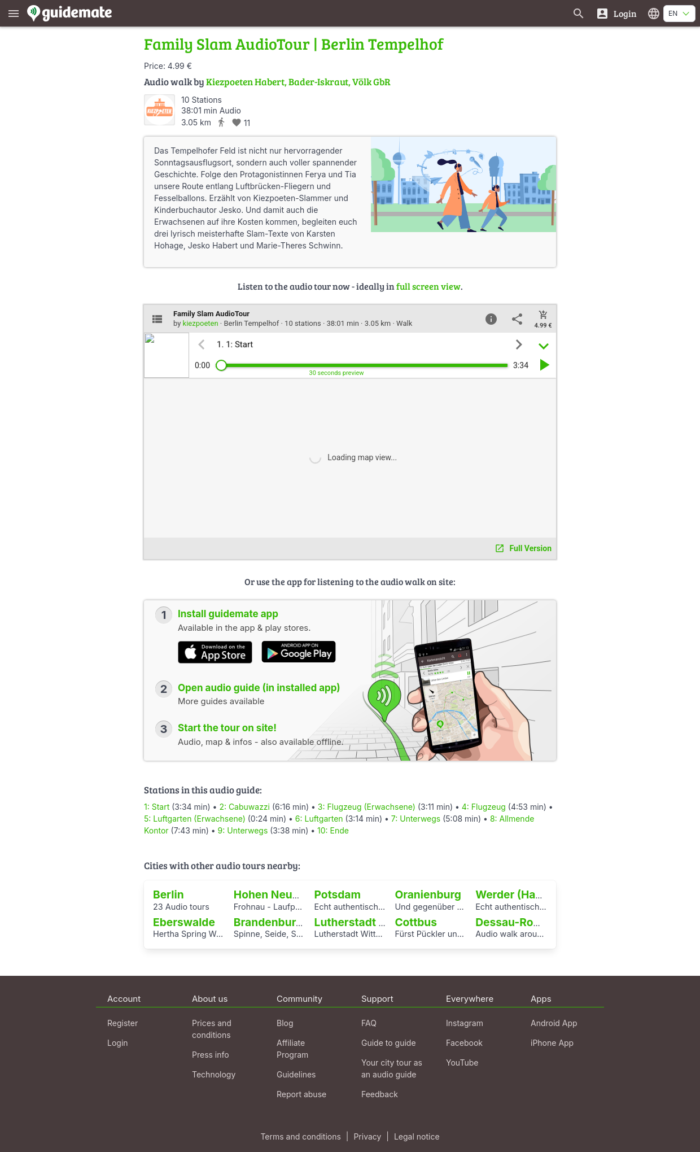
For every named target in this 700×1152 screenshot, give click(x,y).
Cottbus (416, 922)
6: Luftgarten (319, 818)
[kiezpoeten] (159, 109)
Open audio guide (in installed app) (259, 687)
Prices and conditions (211, 1029)
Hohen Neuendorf (281, 894)
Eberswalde (184, 922)
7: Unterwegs (415, 818)
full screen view (428, 286)
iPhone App (552, 1043)
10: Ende (333, 830)
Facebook (464, 1043)
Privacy (367, 1136)
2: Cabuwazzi (244, 806)
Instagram (464, 1023)
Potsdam (337, 894)
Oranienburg (428, 894)
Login (117, 1043)
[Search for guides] (578, 13)
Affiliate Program (292, 1048)
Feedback (379, 1094)
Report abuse (301, 1094)
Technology (213, 1074)
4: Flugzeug (484, 806)
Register (122, 1023)
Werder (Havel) (515, 894)
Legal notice (417, 1136)
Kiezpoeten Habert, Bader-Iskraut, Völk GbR (298, 81)
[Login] (616, 13)
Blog (285, 1023)
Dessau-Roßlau (515, 922)
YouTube (462, 1062)
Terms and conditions (300, 1136)
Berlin (168, 894)
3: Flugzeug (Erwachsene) (366, 806)
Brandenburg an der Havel (302, 922)
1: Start (156, 806)
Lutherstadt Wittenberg (376, 922)
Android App (554, 1023)
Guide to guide (388, 1043)
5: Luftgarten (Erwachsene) (195, 818)
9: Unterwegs (243, 830)
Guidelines (296, 1074)
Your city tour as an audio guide (391, 1068)
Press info (210, 1054)
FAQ (369, 1023)
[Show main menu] (13, 13)
